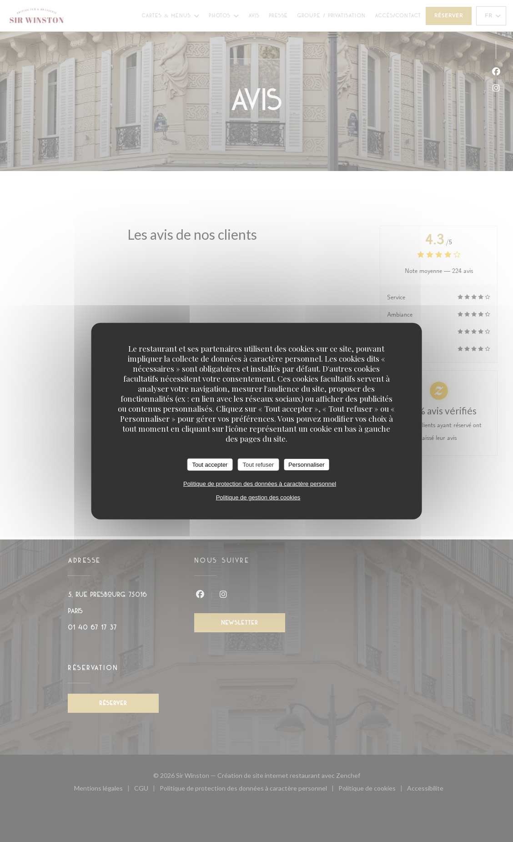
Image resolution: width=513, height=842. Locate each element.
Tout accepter (209, 464)
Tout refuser (258, 464)
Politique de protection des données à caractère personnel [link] (259, 483)
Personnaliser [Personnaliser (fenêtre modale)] (306, 464)
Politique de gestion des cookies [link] (258, 497)
